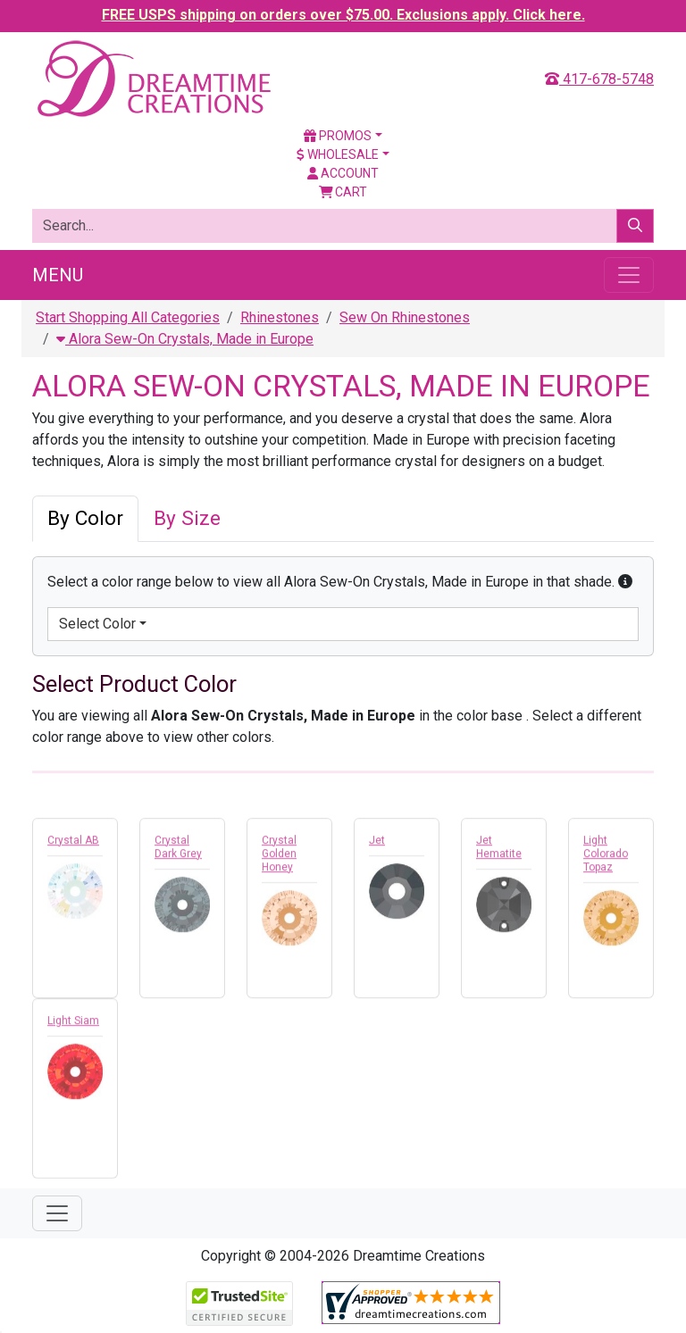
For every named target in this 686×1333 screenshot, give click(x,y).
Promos (338, 136)
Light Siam (73, 1025)
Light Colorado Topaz (605, 858)
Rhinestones (279, 317)
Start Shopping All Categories (128, 317)
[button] (625, 581)
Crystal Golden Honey (279, 858)
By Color (85, 518)
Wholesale (338, 154)
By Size (187, 518)
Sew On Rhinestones (404, 317)
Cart (343, 192)
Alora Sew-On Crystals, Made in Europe (185, 338)
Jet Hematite (499, 851)
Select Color (97, 623)
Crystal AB (73, 844)
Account (343, 173)
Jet (377, 844)
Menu (57, 275)
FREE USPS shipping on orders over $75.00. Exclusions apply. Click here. (343, 14)
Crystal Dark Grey (178, 851)
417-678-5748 (599, 79)
